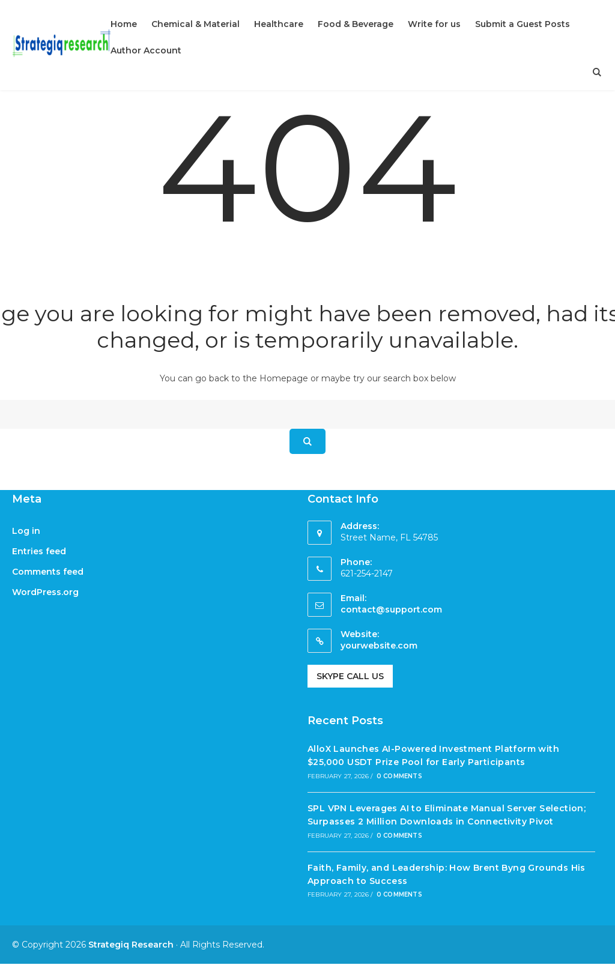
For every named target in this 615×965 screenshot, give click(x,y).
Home (124, 24)
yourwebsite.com (379, 645)
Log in (26, 530)
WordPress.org (45, 592)
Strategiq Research (131, 944)
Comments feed (47, 571)
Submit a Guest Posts (522, 24)
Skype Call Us (350, 676)
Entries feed (39, 551)
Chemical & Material (195, 24)
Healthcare (278, 24)
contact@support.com (391, 609)
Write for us (434, 24)
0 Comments (399, 776)
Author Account (146, 50)
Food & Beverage (355, 24)
